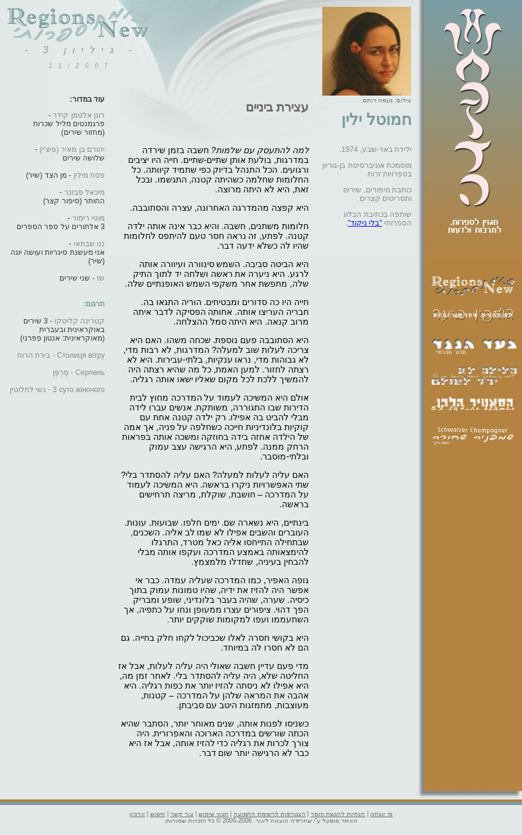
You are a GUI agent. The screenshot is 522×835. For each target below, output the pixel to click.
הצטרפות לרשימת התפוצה (269, 813)
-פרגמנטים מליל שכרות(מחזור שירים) (69, 124)
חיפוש (157, 813)
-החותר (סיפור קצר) (74, 196)
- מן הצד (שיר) (65, 175)
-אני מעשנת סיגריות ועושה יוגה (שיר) (57, 252)
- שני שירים (82, 278)
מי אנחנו (381, 813)
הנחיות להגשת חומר (338, 813)
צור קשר (182, 813)
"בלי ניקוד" (365, 223)
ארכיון (137, 813)
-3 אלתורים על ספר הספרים (61, 222)
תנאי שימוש (214, 813)
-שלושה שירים (70, 153)
